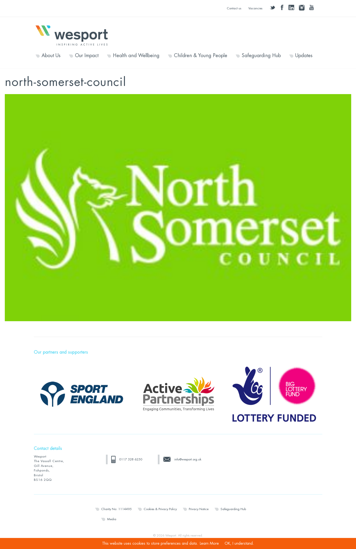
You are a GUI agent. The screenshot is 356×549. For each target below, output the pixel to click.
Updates (304, 55)
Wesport (74, 35)
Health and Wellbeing (136, 55)
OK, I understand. (239, 543)
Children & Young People (200, 55)
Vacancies (255, 8)
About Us (51, 55)
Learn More (209, 543)
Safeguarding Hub (261, 55)
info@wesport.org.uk (187, 459)
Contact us (234, 8)
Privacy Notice (199, 509)
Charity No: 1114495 (116, 509)
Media (111, 519)
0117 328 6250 (130, 459)
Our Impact (86, 55)
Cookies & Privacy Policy (160, 509)
